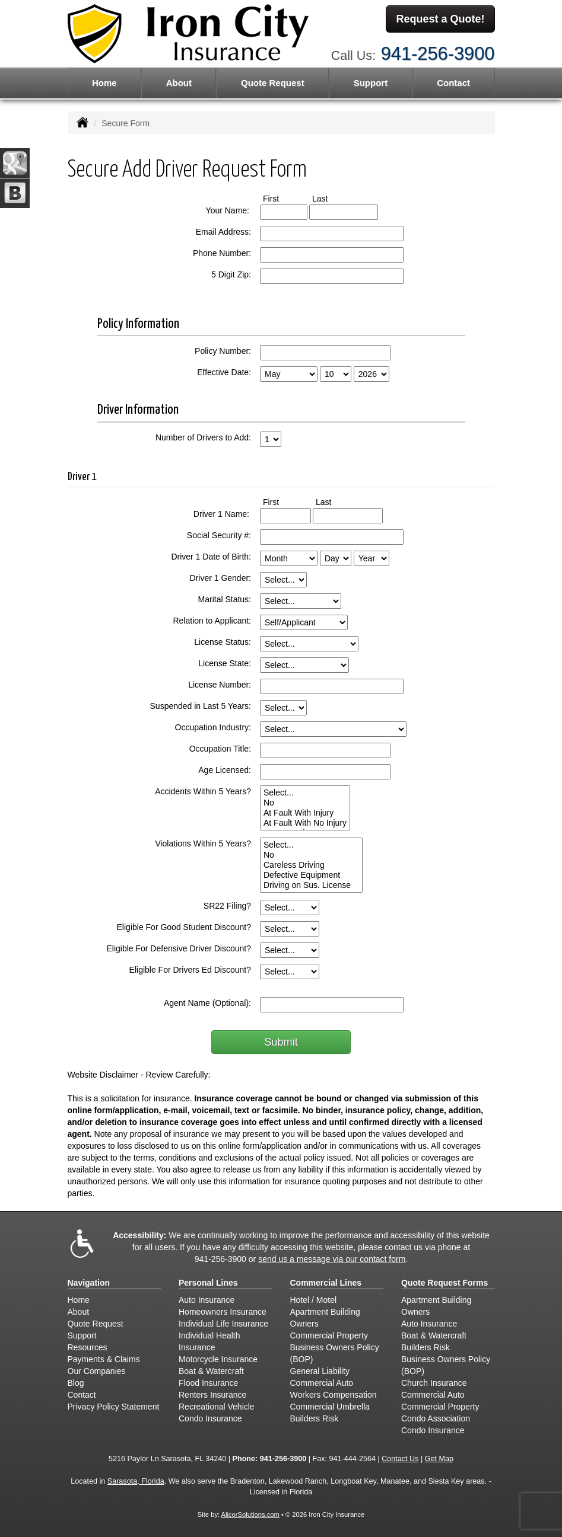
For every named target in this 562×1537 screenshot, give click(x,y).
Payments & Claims (104, 1359)
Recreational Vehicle (217, 1406)
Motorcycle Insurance (218, 1359)
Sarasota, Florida (135, 1481)
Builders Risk (314, 1418)
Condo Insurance (210, 1418)
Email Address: (223, 232)
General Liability (320, 1371)
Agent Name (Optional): (207, 1003)
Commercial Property (329, 1335)
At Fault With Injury (305, 813)
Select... (305, 793)
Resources (87, 1347)
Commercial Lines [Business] (326, 1282)
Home (104, 83)
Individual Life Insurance (223, 1323)
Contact (453, 83)
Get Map (439, 1459)
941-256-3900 (438, 51)
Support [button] (371, 83)
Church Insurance (434, 1383)
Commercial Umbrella (330, 1406)
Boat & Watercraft (211, 1371)
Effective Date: (224, 372)
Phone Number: (222, 253)
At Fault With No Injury (305, 823)
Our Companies (97, 1371)
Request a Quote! (440, 19)
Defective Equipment (311, 875)
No (305, 803)
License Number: (219, 684)
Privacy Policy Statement (114, 1406)
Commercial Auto (322, 1383)
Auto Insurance (206, 1300)
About (179, 83)
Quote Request (95, 1323)
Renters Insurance (212, 1394)
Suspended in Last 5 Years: (200, 706)
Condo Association (435, 1418)
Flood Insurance (208, 1383)
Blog (76, 1383)
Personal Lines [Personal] (208, 1282)
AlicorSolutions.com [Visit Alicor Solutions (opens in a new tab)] (250, 1514)
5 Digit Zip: (231, 274)
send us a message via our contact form (331, 1259)
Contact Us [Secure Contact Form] (400, 1459)
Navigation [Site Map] (89, 1282)
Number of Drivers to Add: (203, 437)
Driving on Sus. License (311, 885)
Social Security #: (219, 535)
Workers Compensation (333, 1394)
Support (82, 1335)
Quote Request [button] (272, 83)
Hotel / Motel (313, 1300)
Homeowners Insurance (222, 1311)
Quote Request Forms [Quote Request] (444, 1282)
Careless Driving (311, 865)
